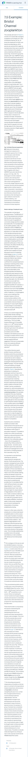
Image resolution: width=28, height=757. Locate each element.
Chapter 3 (20, 35)
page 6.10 (15, 254)
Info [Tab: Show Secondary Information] (7, 7)
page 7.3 (13, 629)
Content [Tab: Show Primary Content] (21, 7)
